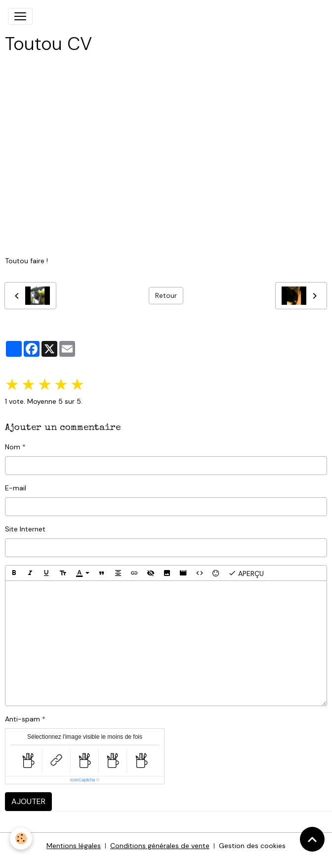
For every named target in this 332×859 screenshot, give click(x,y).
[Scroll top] (312, 839)
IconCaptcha (82, 779)
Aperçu (246, 573)
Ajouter (28, 801)
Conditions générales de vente (159, 845)
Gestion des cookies (252, 845)
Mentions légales (73, 845)
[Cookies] (21, 838)
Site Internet (25, 529)
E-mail (15, 487)
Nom (12, 446)
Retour (166, 295)
